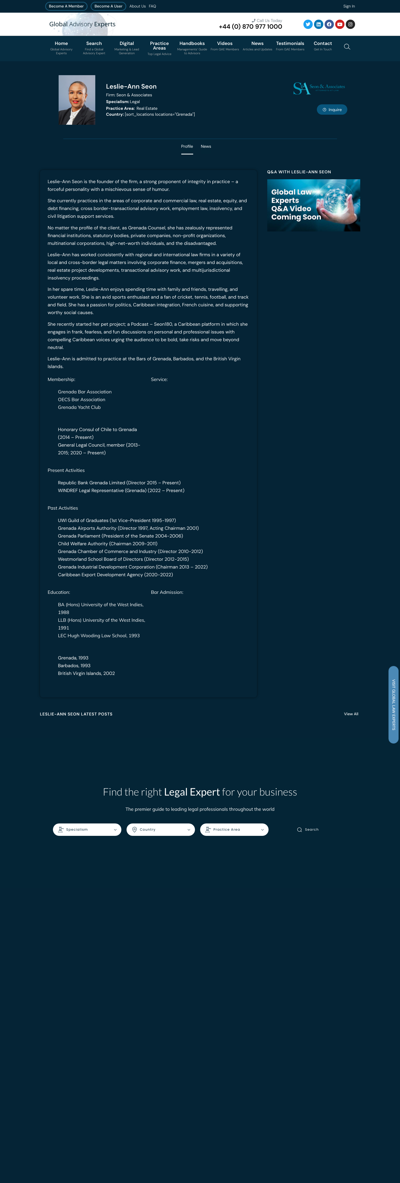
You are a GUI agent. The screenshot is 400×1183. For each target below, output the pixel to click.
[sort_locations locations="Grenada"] (150, 114)
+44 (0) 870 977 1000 (250, 27)
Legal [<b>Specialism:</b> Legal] (123, 101)
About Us (137, 6)
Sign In (349, 6)
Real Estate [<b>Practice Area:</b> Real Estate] (132, 108)
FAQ (152, 6)
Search (308, 829)
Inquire (332, 109)
